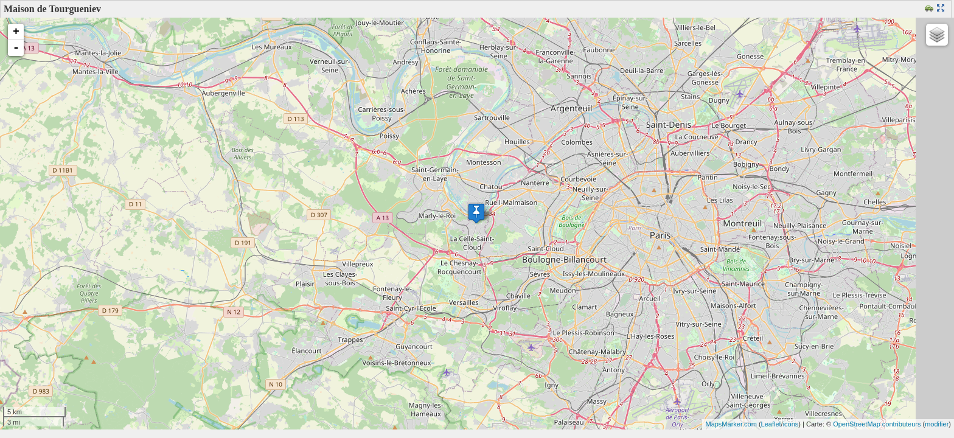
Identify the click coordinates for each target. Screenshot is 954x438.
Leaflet (771, 424)
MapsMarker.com (730, 424)
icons (791, 424)
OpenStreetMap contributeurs (877, 424)
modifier (937, 424)
